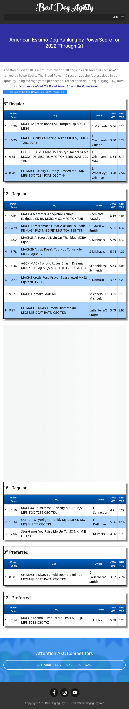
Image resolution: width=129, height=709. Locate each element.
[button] (115, 17)
